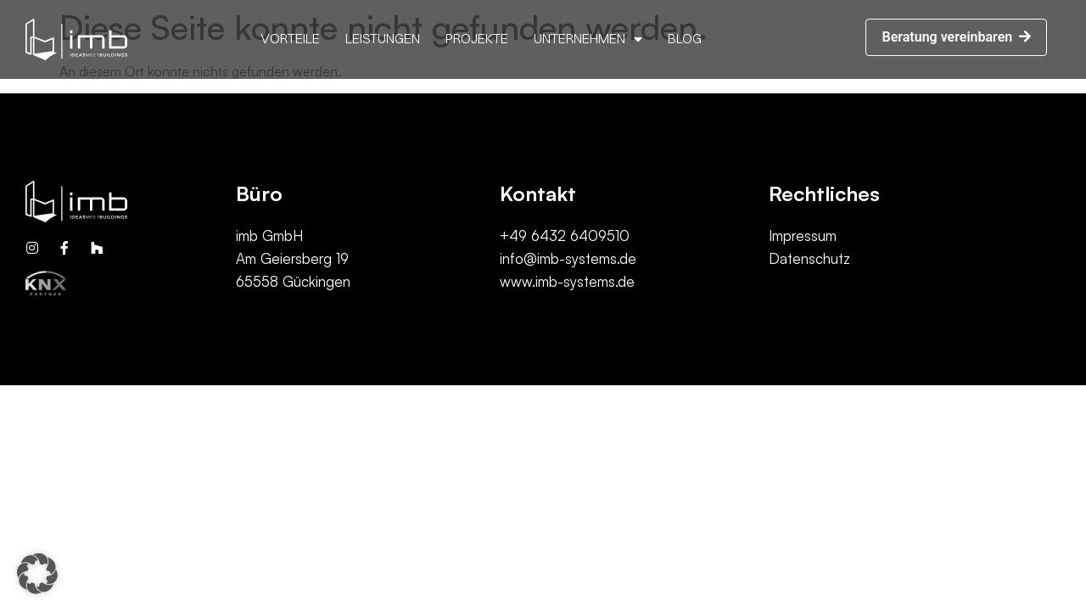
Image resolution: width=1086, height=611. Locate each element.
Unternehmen (588, 39)
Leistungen (382, 38)
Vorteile (290, 38)
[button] (956, 37)
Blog (685, 38)
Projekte (476, 38)
